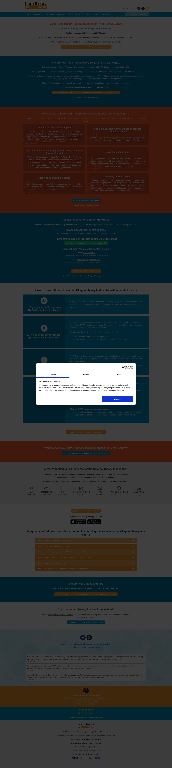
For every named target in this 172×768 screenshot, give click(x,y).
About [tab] (119, 374)
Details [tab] (86, 374)
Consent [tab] (53, 374)
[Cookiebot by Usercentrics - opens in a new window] (123, 367)
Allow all (117, 399)
